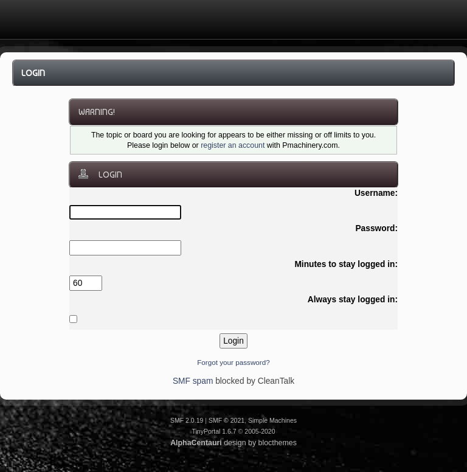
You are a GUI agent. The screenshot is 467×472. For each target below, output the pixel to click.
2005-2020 (259, 431)
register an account (233, 145)
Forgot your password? (233, 362)
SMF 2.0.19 (186, 420)
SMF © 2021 (226, 420)
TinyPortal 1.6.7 (214, 431)
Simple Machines (272, 420)
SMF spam (193, 381)
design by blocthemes (233, 443)
